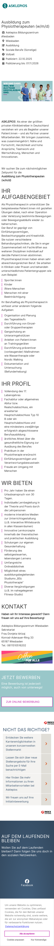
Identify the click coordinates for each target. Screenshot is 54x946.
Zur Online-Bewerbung (22, 701)
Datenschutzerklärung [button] (17, 926)
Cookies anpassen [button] (15, 939)
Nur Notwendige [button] (38, 939)
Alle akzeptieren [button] (27, 933)
